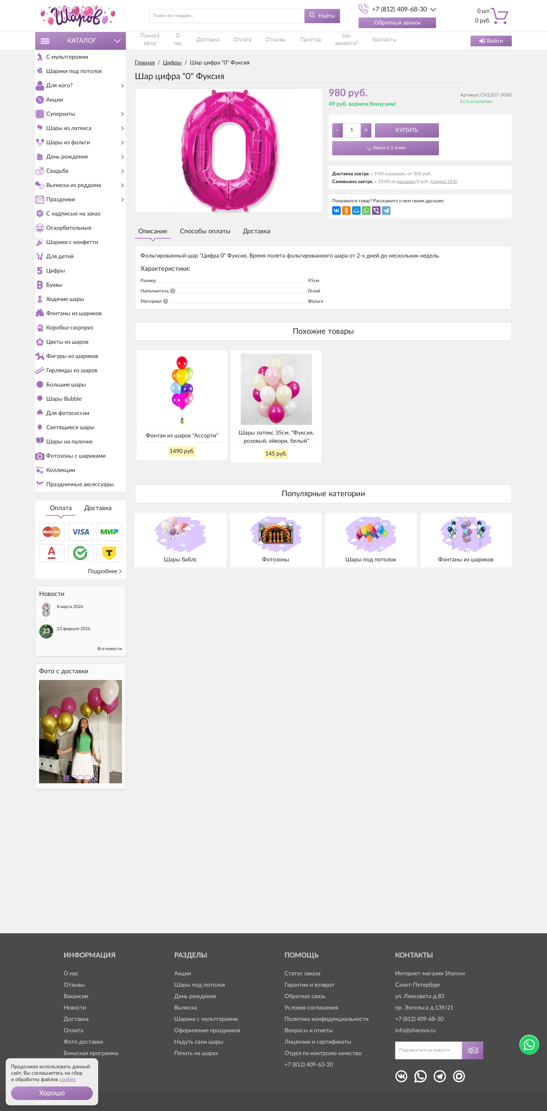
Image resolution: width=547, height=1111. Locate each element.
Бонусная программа (91, 1053)
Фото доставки (83, 1042)
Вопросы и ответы (309, 1030)
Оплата (61, 630)
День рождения (195, 996)
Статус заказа (302, 973)
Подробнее (105, 693)
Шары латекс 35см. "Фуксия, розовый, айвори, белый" (276, 436)
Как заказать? (334, 40)
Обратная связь (305, 996)
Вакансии (76, 996)
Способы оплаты (205, 231)
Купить (406, 130)
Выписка (185, 1008)
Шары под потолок (199, 985)
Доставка (98, 630)
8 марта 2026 (70, 728)
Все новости (109, 770)
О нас (184, 40)
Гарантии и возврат (310, 985)
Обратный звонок (397, 23)
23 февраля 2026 (73, 750)
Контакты (372, 40)
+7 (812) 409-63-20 (309, 1065)
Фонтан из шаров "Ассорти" (182, 435)
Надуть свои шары (198, 1042)
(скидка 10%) (443, 182)
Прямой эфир (151, 40)
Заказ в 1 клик (389, 147)
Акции (182, 973)
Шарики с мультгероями (206, 1019)
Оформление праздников (207, 1030)
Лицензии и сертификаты (318, 1042)
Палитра (297, 40)
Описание (153, 231)
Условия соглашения (311, 1008)
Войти (491, 41)
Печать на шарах (196, 1053)
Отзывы (268, 40)
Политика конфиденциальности (326, 1019)
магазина (406, 182)
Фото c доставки (63, 793)
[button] (52, 1093)
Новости (75, 1008)
